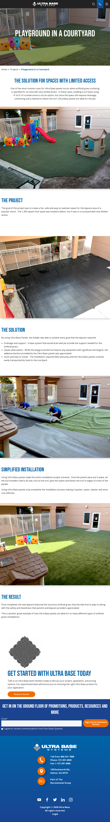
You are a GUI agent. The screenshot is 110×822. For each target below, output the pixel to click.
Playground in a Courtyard (35, 69)
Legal (55, 814)
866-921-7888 (67, 756)
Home (4, 69)
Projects (14, 69)
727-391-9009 (64, 760)
